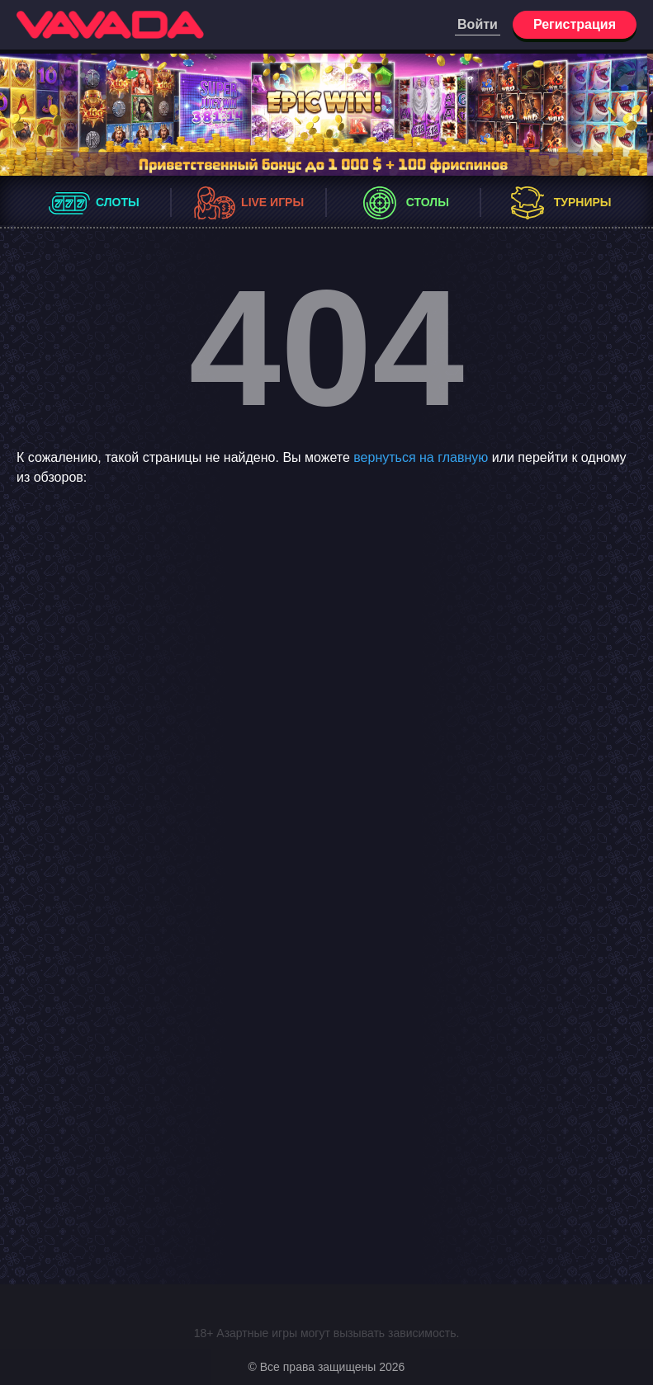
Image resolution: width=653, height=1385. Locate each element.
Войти (477, 24)
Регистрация (574, 24)
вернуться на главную (420, 457)
